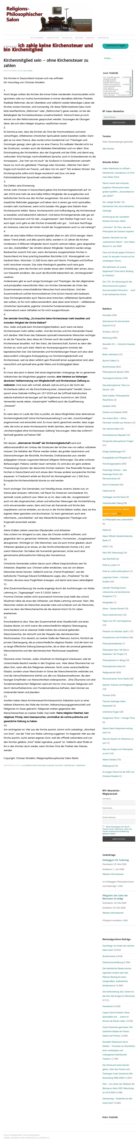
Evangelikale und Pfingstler (115, 457)
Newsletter (53, 38)
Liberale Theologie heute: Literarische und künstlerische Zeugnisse (116, 592)
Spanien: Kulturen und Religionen (117, 685)
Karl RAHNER (109, 559)
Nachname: (107, 808)
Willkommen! (37, 38)
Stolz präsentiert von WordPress (22, 1135)
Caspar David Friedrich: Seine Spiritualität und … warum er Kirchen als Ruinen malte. (115, 1016)
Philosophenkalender (112, 643)
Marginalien (107, 602)
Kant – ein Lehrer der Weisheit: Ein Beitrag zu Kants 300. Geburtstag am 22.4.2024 (118, 1088)
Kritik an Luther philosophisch (115, 571)
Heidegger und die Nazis (114, 497)
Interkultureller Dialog (112, 503)
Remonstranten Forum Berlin (115, 679)
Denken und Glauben (112, 412)
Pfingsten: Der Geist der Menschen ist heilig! (115, 897)
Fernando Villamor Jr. (37, 1138)
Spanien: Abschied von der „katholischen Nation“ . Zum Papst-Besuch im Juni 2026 (118, 241)
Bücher (79, 38)
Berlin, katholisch (110, 354)
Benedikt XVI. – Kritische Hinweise (118, 344)
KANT (105, 546)
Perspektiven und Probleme (115, 637)
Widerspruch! (108, 766)
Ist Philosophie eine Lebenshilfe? (117, 519)
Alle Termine (108, 149)
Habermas (107, 491)
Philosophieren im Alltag (113, 660)
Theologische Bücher (112, 378)
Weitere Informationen (113, 874)
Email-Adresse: (109, 817)
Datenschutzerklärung (112, 962)
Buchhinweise (108, 367)
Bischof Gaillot (109, 360)
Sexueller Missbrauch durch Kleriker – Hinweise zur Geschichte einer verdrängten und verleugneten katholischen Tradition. (118, 1050)
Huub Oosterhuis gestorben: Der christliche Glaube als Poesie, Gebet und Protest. (117, 1031)
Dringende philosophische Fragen (117, 441)
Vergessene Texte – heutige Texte (118, 718)
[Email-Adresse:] (118, 117)
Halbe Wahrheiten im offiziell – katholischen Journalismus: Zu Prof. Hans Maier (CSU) (118, 172)
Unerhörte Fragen (115, 45)
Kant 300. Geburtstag (112, 552)
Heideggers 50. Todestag (115, 859)
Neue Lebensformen (112, 615)
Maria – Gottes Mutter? (113, 608)
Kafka (105, 530)
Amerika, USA (109, 332)
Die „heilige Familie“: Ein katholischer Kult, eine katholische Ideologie (118, 206)
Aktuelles (67, 38)
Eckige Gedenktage (111, 451)
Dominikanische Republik (114, 435)
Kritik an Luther (109, 565)
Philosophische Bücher (113, 372)
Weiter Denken (109, 759)
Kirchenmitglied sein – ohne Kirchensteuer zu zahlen (46, 62)
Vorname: (106, 799)
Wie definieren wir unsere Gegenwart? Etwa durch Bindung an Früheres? (117, 271)
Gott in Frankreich (110, 484)
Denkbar (80, 765)
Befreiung (69, 765)
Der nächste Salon (110, 429)
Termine (106, 695)
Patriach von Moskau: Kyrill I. (115, 631)
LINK (120, 886)
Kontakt (90, 38)
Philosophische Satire (112, 666)
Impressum (103, 38)
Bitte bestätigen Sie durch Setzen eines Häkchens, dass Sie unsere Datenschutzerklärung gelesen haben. (117, 830)
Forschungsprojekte (111, 464)
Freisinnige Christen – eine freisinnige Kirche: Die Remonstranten (114, 474)
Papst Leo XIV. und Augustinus (116, 621)
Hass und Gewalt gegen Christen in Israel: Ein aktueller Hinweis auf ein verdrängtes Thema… (118, 256)
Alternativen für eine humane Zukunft (43, 765)
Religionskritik (108, 672)
